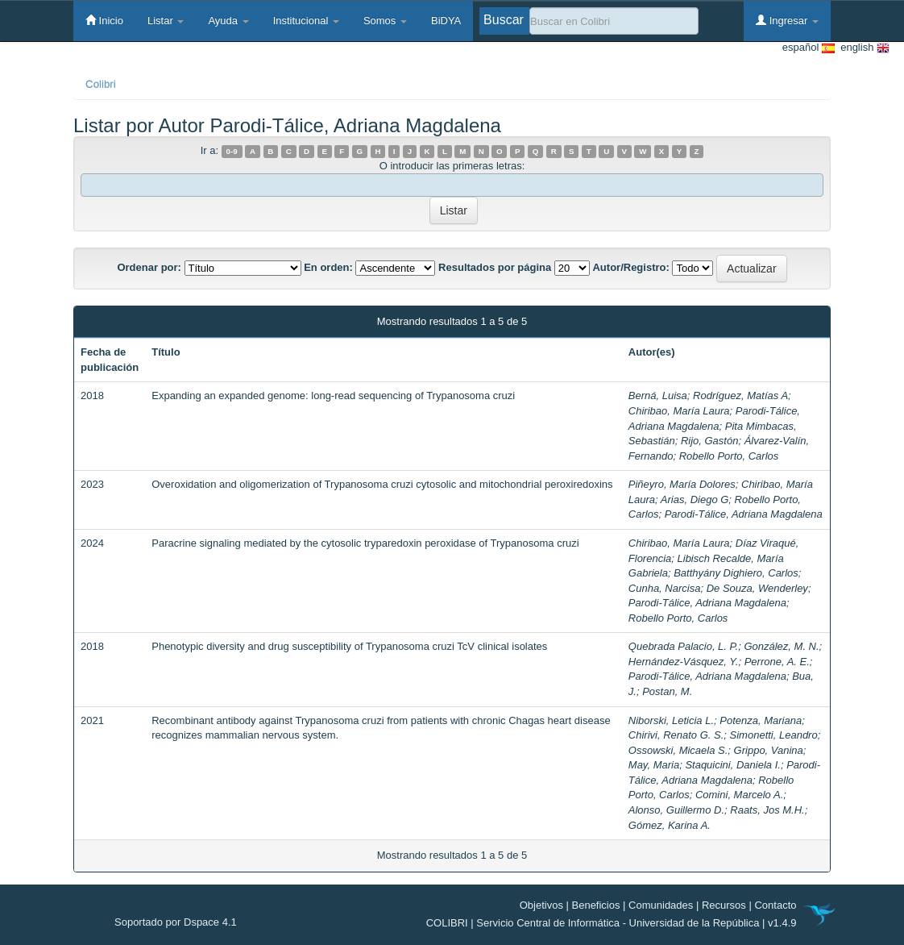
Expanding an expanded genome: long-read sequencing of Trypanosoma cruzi (333, 395)
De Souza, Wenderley (757, 588)
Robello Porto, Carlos (729, 456)
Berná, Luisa (657, 395)
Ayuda (228, 21)
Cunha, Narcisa (664, 588)
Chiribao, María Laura (679, 411)
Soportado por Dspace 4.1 (175, 922)
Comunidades (660, 905)
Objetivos (541, 905)
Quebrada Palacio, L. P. (683, 646)
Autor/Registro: (630, 267)
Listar (165, 21)
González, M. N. (781, 646)
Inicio (104, 20)
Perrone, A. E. (777, 662)
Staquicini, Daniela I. (733, 765)
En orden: (328, 267)
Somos (385, 21)
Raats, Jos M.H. (767, 810)
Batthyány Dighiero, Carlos (736, 573)
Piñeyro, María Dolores (682, 484)
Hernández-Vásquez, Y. (683, 662)
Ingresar (787, 20)
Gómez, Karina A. (669, 825)
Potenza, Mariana (760, 720)
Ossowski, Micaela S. (678, 750)
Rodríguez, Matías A (740, 395)
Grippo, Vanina (768, 750)
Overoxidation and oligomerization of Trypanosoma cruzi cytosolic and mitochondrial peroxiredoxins (381, 484)
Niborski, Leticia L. (671, 720)
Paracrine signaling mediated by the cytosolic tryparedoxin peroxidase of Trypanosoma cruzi (364, 543)
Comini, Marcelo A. (739, 795)
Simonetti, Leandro (774, 735)
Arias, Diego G (695, 499)
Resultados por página (494, 267)
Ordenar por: (148, 267)
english (862, 48)
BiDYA (446, 21)
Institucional (306, 21)
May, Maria (653, 765)
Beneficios (596, 905)
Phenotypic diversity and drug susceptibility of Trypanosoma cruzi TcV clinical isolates (349, 646)
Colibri (100, 84)
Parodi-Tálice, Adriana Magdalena (744, 514)
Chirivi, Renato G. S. (676, 735)
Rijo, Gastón (710, 441)
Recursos (724, 905)
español (808, 48)
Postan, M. (667, 691)
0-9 (232, 151)
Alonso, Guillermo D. (676, 810)
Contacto (775, 905)
